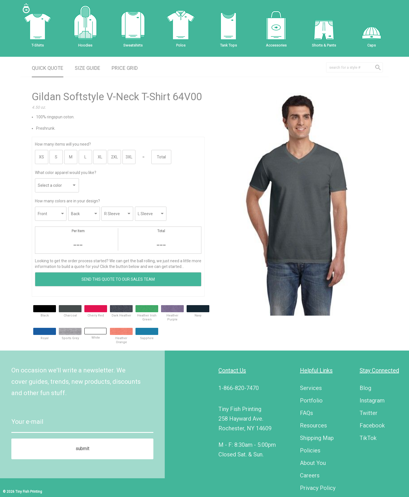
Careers (310, 475)
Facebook (372, 425)
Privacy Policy (317, 488)
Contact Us (232, 370)
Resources (313, 425)
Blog (365, 388)
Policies (310, 450)
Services (311, 388)
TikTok (368, 438)
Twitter (368, 413)
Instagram (372, 400)
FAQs (306, 413)
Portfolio (311, 400)
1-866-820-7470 (238, 388)
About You (313, 463)
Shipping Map (317, 438)
